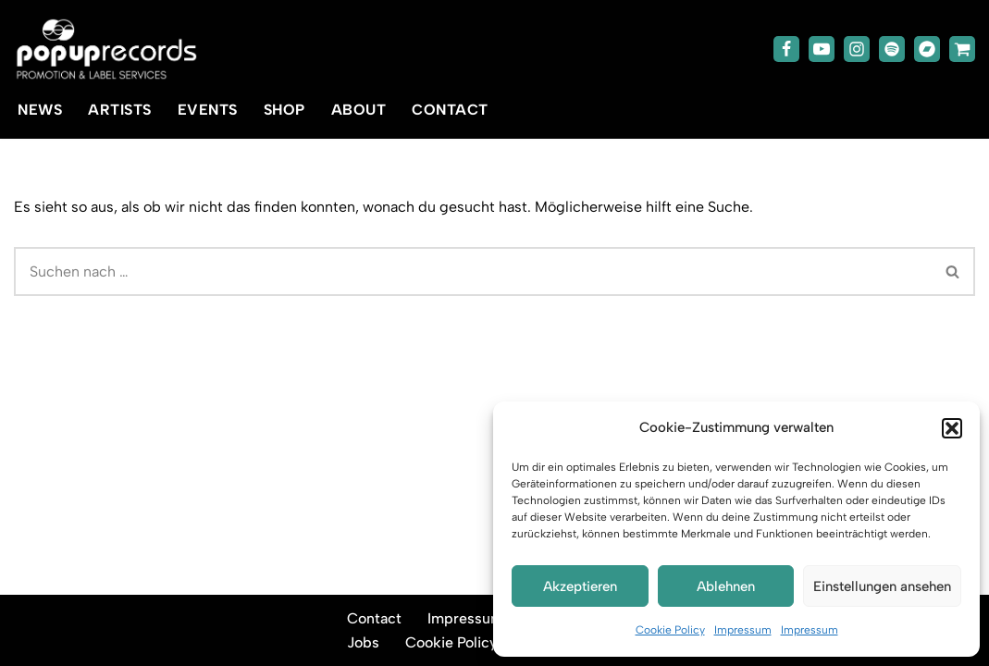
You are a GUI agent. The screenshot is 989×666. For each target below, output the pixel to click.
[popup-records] (106, 49)
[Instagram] (857, 49)
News (40, 109)
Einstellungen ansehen (882, 586)
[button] (952, 428)
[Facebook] (786, 49)
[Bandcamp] (927, 49)
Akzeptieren (580, 586)
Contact (450, 109)
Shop (284, 109)
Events (208, 109)
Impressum (743, 629)
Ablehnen (726, 586)
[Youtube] (821, 49)
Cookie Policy (670, 629)
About (359, 109)
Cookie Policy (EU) (469, 642)
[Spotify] (892, 49)
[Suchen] (473, 271)
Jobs (363, 642)
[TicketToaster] (962, 49)
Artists (120, 109)
